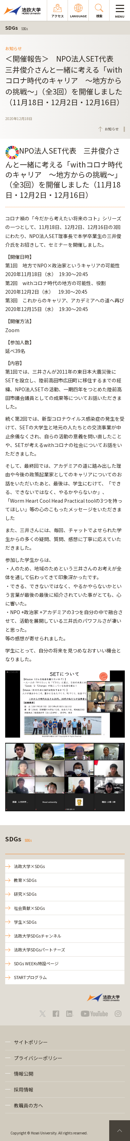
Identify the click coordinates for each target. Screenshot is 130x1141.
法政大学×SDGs (29, 866)
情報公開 (23, 1073)
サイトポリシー (31, 1042)
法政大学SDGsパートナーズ (39, 949)
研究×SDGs (25, 894)
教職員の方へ (28, 1105)
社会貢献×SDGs (29, 908)
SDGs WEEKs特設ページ (36, 963)
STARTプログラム (30, 977)
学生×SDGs (25, 922)
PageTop (119, 1130)
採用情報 (23, 1089)
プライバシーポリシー (38, 1058)
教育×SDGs (25, 880)
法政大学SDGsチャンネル (37, 936)
